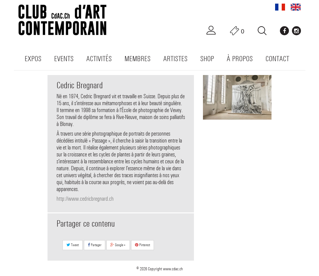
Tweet (72, 245)
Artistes (175, 58)
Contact (277, 58)
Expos (33, 58)
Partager (94, 245)
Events (64, 58)
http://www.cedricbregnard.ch (85, 198)
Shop (207, 58)
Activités (99, 58)
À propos (240, 58)
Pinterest (142, 245)
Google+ (118, 245)
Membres (137, 58)
